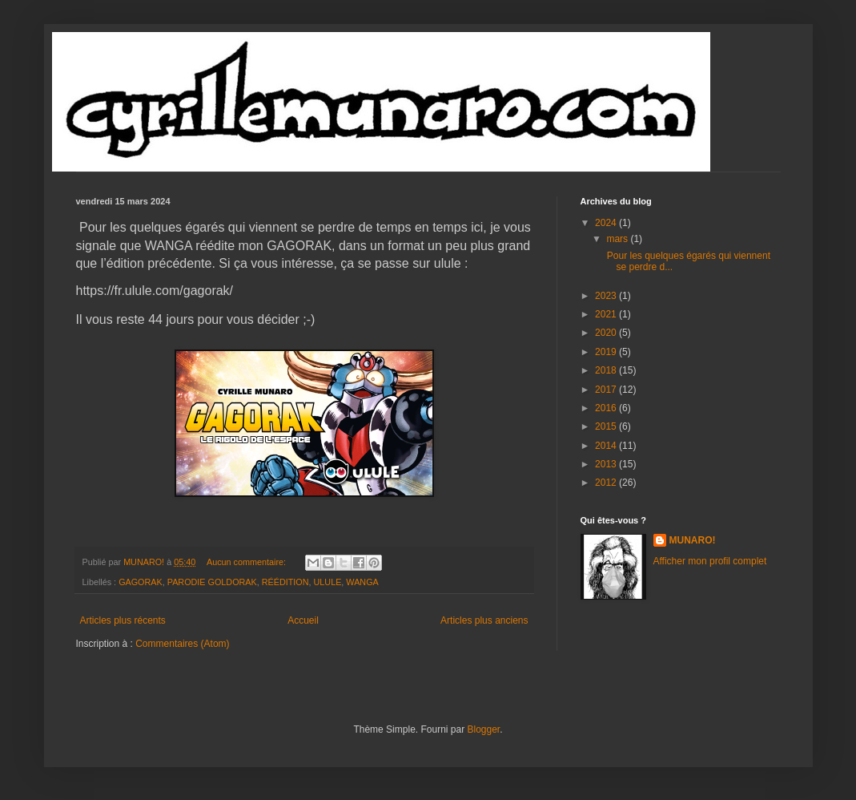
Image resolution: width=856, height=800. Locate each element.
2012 (607, 482)
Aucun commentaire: (247, 562)
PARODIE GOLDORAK (212, 582)
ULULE (328, 582)
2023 (607, 295)
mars (618, 238)
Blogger (484, 729)
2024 (607, 222)
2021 (607, 314)
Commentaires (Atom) (182, 643)
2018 (607, 370)
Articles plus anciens (484, 620)
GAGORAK (141, 582)
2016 (607, 408)
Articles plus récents (123, 620)
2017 (607, 389)
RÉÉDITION (285, 582)
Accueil (303, 620)
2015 (607, 426)
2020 (607, 332)
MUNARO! (692, 540)
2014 (607, 445)
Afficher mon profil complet (710, 561)
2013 (607, 464)
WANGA (362, 582)
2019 (607, 352)
